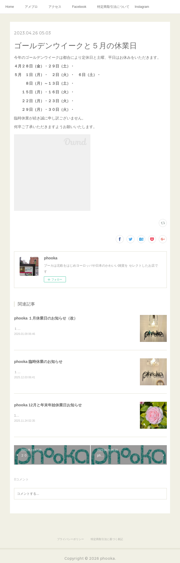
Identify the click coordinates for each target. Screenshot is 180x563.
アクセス (54, 7)
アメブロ (31, 7)
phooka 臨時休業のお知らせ (38, 362)
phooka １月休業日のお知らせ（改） (45, 318)
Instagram (142, 7)
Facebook (79, 7)
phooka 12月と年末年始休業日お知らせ (48, 406)
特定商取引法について (113, 7)
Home (9, 7)
